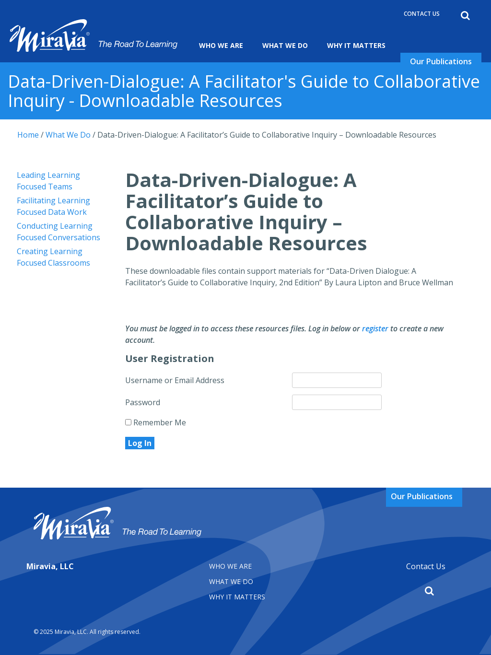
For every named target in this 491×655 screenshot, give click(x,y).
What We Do (285, 45)
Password (142, 402)
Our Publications (441, 61)
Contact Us (422, 14)
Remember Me (155, 422)
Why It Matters (356, 45)
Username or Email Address (174, 380)
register (375, 328)
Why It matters (237, 596)
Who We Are (221, 45)
